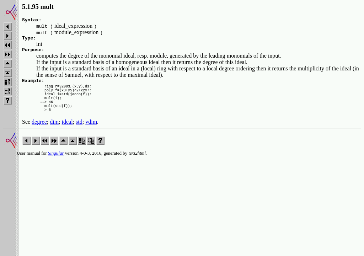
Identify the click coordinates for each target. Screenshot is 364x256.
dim (54, 133)
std (79, 133)
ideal (67, 133)
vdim (91, 133)
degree (39, 133)
